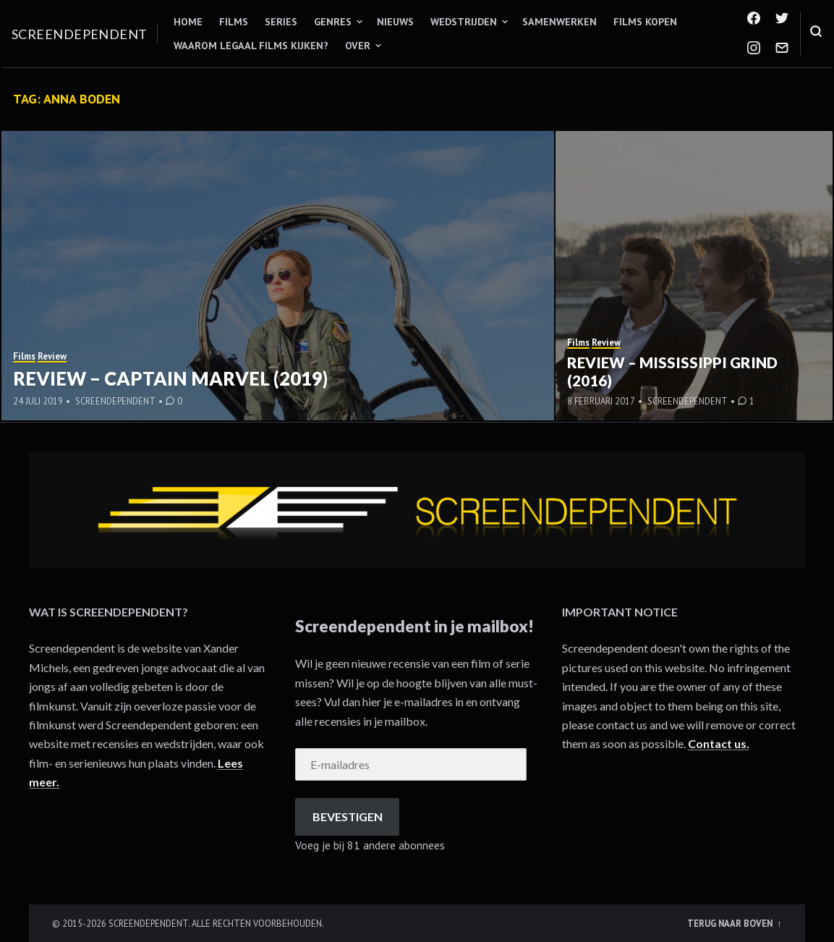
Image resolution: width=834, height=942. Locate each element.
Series (281, 21)
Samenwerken (559, 21)
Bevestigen (347, 816)
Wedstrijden (463, 21)
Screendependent (80, 34)
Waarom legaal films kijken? (251, 45)
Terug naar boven (731, 923)
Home (188, 21)
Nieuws (395, 21)
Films (233, 21)
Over (357, 45)
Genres (333, 21)
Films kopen (645, 21)
